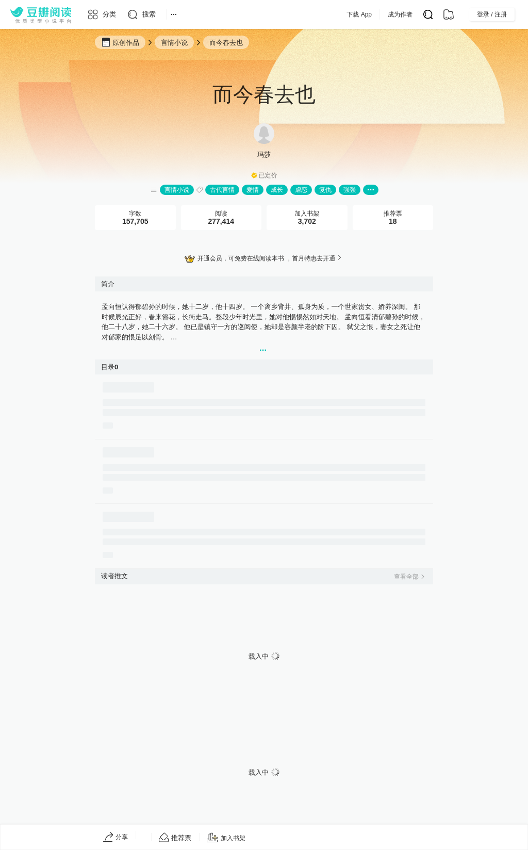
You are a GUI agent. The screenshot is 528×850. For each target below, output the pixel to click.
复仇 (325, 189)
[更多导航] (174, 14)
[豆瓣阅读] (40, 14)
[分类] (101, 14)
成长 (277, 189)
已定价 (268, 175)
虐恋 (301, 189)
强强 (349, 189)
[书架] (448, 14)
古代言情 (222, 189)
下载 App (379, 14)
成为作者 (420, 14)
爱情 (252, 189)
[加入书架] (226, 838)
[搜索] (141, 14)
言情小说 (176, 189)
